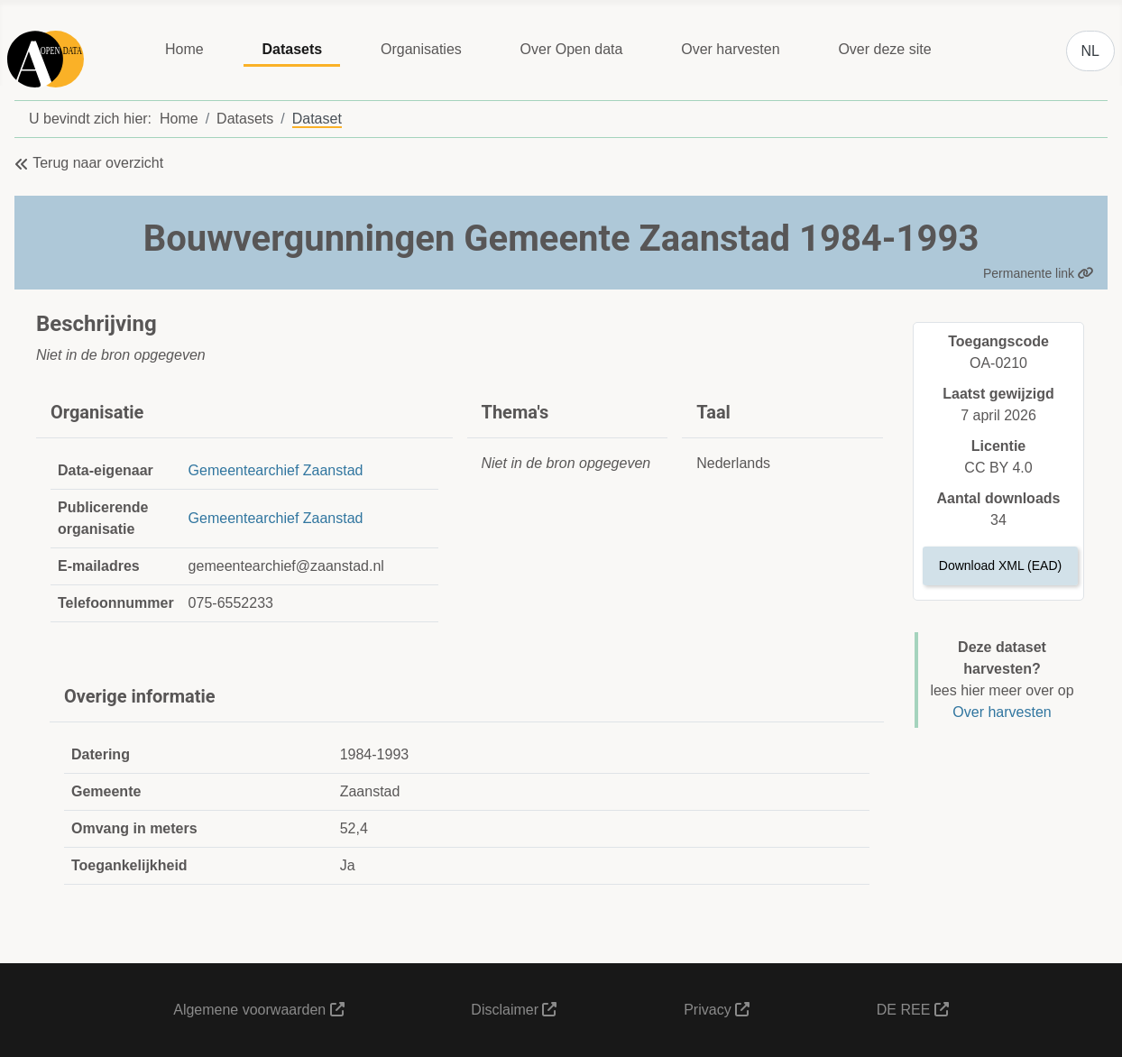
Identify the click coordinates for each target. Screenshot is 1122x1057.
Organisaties (421, 49)
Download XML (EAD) (1000, 565)
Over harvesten (730, 49)
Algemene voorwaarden (258, 1009)
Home (184, 49)
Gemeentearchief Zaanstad (276, 470)
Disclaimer (513, 1009)
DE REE (913, 1009)
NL (1090, 51)
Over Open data (571, 49)
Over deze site (884, 49)
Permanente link (1038, 273)
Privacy (717, 1009)
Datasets (292, 49)
